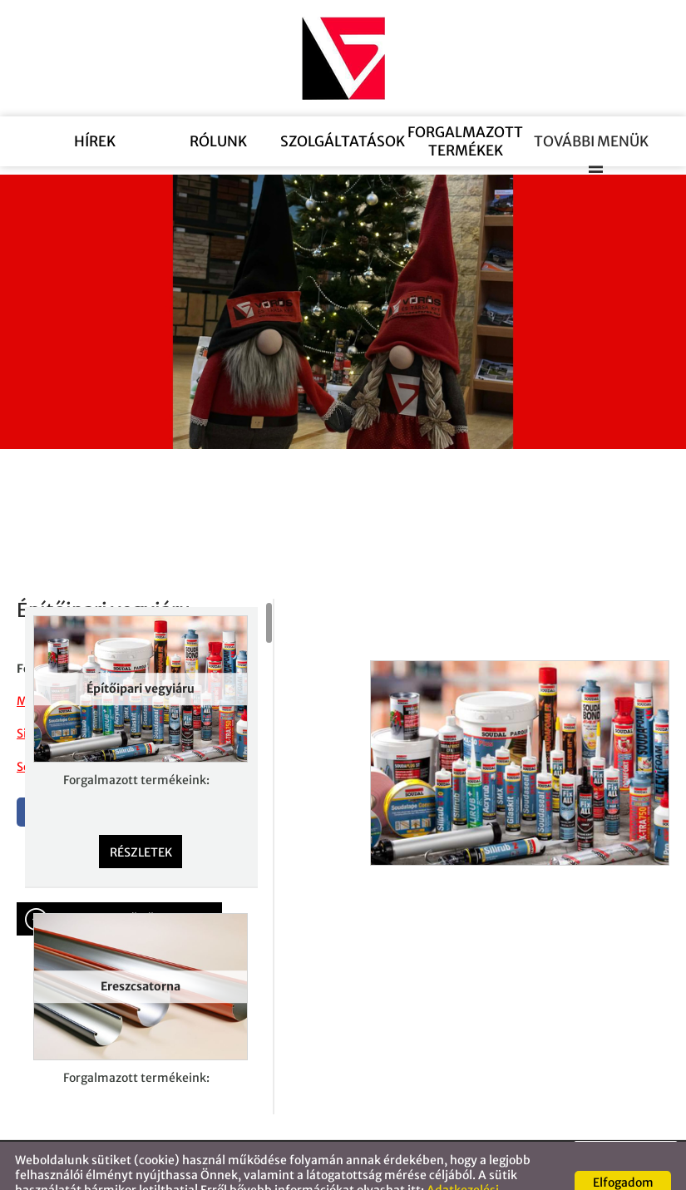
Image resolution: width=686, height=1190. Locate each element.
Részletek (141, 819)
